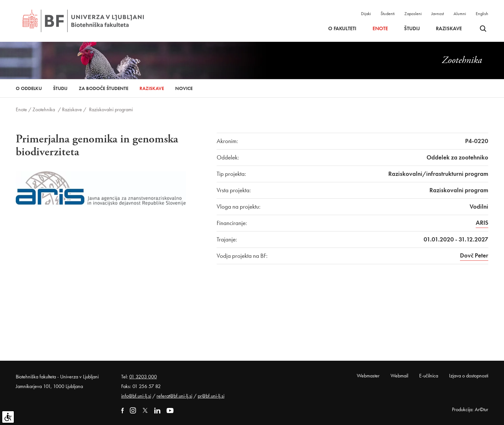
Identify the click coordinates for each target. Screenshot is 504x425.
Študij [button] (412, 29)
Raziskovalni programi (111, 109)
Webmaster (368, 375)
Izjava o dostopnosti (468, 375)
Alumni (460, 13)
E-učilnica (428, 375)
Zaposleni (413, 13)
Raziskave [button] (449, 29)
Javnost (437, 13)
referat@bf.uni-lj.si (174, 396)
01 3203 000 (143, 376)
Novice (184, 88)
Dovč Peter (474, 255)
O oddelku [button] (29, 88)
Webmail (399, 375)
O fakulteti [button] (342, 29)
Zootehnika (43, 109)
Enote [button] (380, 29)
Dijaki (366, 13)
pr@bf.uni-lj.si (211, 396)
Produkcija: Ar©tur (470, 409)
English (482, 13)
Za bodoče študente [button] (103, 88)
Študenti (388, 13)
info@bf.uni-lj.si (136, 396)
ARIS (482, 223)
